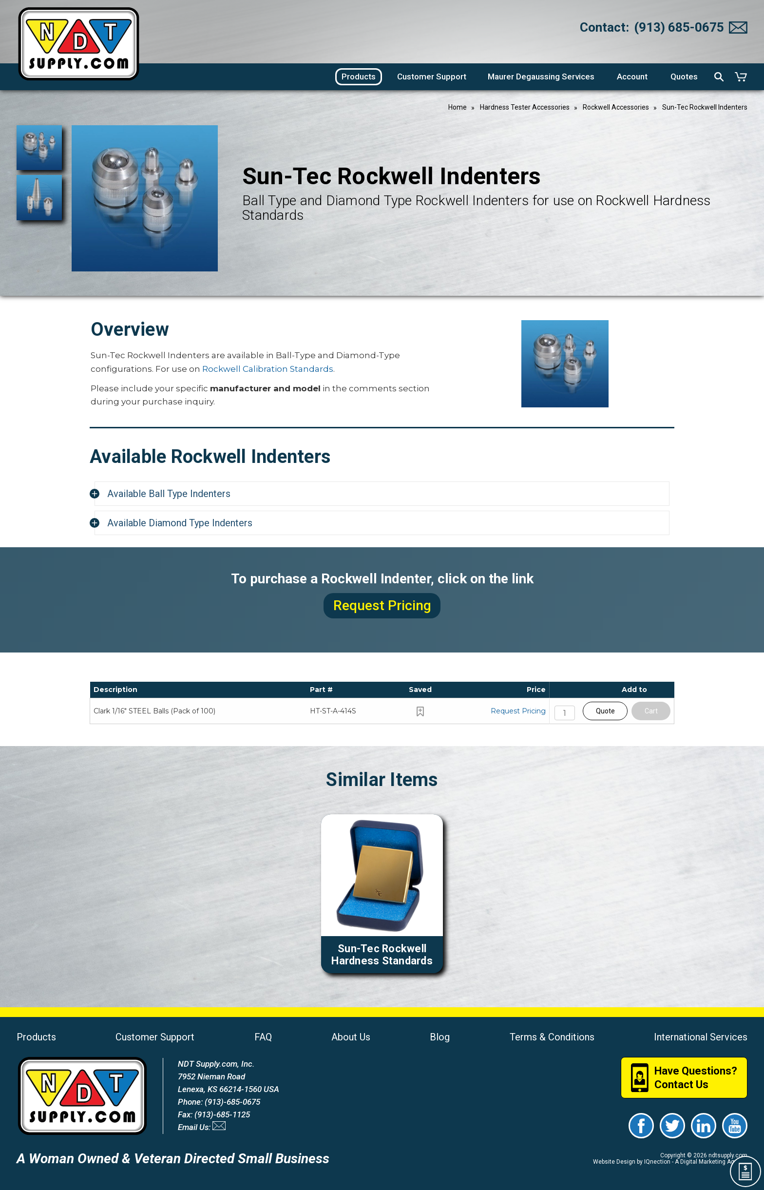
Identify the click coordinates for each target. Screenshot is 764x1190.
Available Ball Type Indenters (168, 493)
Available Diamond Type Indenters (179, 523)
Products (36, 1037)
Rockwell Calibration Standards (267, 369)
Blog (440, 1037)
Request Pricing (518, 711)
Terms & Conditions (552, 1037)
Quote (605, 711)
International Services (700, 1037)
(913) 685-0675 (679, 27)
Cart (651, 711)
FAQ (263, 1037)
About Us (350, 1037)
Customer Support (154, 1037)
